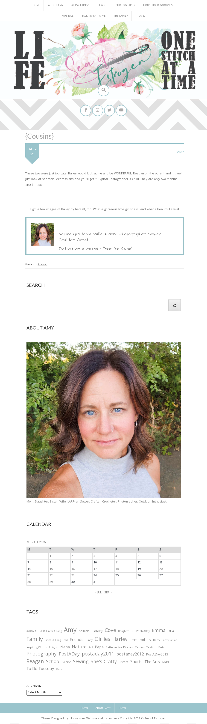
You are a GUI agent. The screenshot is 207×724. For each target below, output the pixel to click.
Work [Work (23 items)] (59, 670)
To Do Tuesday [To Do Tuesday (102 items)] (40, 670)
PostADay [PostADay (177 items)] (69, 654)
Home (36, 5)
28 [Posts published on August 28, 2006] (29, 582)
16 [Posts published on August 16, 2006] (73, 569)
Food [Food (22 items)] (65, 641)
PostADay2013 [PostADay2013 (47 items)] (157, 655)
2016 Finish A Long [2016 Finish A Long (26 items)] (51, 632)
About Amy (55, 5)
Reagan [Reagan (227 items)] (35, 663)
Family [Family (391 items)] (34, 640)
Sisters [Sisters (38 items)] (123, 663)
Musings (68, 16)
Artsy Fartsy (80, 5)
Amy (180, 153)
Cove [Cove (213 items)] (110, 631)
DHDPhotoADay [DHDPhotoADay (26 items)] (140, 632)
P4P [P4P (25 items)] (91, 648)
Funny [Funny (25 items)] (89, 641)
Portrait (42, 265)
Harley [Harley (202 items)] (120, 640)
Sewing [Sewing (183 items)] (81, 662)
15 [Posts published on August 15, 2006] (51, 569)
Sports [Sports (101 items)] (136, 663)
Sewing (103, 5)
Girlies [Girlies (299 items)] (102, 640)
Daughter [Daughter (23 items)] (123, 632)
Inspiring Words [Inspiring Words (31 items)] (36, 648)
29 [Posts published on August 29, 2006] (51, 582)
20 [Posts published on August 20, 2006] (161, 569)
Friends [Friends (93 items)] (76, 641)
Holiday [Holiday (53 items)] (145, 640)
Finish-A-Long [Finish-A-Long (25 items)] (53, 641)
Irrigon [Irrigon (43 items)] (53, 648)
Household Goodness (158, 5)
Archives (33, 687)
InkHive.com (77, 719)
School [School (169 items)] (53, 663)
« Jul (98, 593)
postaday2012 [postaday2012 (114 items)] (130, 655)
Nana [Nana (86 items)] (65, 648)
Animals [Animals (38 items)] (84, 632)
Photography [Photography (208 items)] (41, 655)
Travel (140, 16)
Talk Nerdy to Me (93, 16)
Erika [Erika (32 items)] (171, 632)
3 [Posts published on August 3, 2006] (94, 556)
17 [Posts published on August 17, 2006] (95, 569)
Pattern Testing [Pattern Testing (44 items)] (145, 648)
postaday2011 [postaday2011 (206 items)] (98, 655)
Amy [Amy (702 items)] (70, 631)
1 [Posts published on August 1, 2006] (50, 556)
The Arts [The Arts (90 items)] (152, 663)
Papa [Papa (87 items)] (99, 648)
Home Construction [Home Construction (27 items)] (165, 641)
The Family (121, 16)
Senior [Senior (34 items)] (66, 663)
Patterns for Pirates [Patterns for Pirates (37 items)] (119, 648)
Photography (125, 5)
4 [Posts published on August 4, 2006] (116, 556)
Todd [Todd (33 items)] (165, 663)
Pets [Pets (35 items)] (161, 648)
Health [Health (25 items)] (133, 641)
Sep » (108, 593)
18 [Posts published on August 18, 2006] (117, 569)
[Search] (174, 306)
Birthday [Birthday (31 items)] (97, 632)
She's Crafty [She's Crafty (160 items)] (104, 662)
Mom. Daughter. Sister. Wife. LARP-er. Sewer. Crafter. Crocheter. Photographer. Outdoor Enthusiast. (96, 502)
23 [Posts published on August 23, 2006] (73, 576)
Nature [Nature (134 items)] (79, 648)
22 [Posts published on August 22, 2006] (51, 576)
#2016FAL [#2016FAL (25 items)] (32, 632)
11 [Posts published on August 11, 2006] (117, 563)
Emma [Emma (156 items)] (159, 631)
